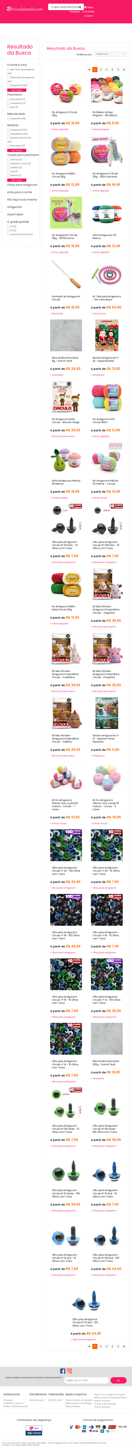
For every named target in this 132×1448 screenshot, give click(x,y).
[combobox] (111, 54)
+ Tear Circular (98, 313)
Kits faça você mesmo (22, 200)
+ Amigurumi (97, 374)
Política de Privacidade (15, 1406)
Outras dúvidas (102, 1406)
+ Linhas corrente (59, 497)
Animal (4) (16, 159)
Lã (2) (13, 226)
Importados (15, 214)
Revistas (12, 125)
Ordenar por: (84, 54)
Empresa (8, 1400)
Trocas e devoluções (105, 1403)
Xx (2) (13, 230)
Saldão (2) (16, 167)
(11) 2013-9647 (55, 1400)
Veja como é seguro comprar (109, 1394)
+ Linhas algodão (59, 129)
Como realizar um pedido (78, 1400)
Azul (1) (14, 171)
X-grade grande (18, 222)
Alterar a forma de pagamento (110, 1397)
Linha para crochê (19, 192)
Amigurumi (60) (18, 85)
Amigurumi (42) (18, 129)
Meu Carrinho (88, 11)
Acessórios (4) (18, 103)
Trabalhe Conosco (13, 1403)
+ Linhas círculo (99, 497)
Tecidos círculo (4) (20, 163)
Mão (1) (14, 107)
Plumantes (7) (17, 99)
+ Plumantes (56, 313)
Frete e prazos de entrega (78, 1403)
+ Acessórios (56, 374)
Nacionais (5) (17, 145)
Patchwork (14, 95)
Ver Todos (17, 90)
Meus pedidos (72, 1406)
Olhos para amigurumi (22, 185)
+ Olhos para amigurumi (63, 562)
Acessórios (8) (18, 118)
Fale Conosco (36, 1400)
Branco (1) (15, 175)
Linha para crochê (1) (21, 234)
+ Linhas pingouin (100, 129)
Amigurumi (14, 207)
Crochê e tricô (17, 65)
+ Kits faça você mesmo (62, 436)
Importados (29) (19, 133)
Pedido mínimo (102, 1400)
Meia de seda (16, 114)
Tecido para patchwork (23, 155)
